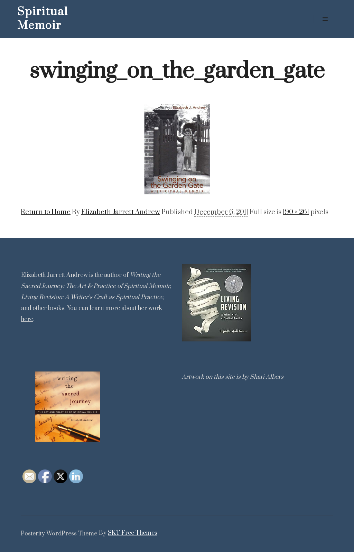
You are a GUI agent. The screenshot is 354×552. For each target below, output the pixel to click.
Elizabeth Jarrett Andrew (120, 212)
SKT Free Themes (132, 533)
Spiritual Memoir (42, 19)
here (27, 319)
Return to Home (46, 212)
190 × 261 (296, 212)
